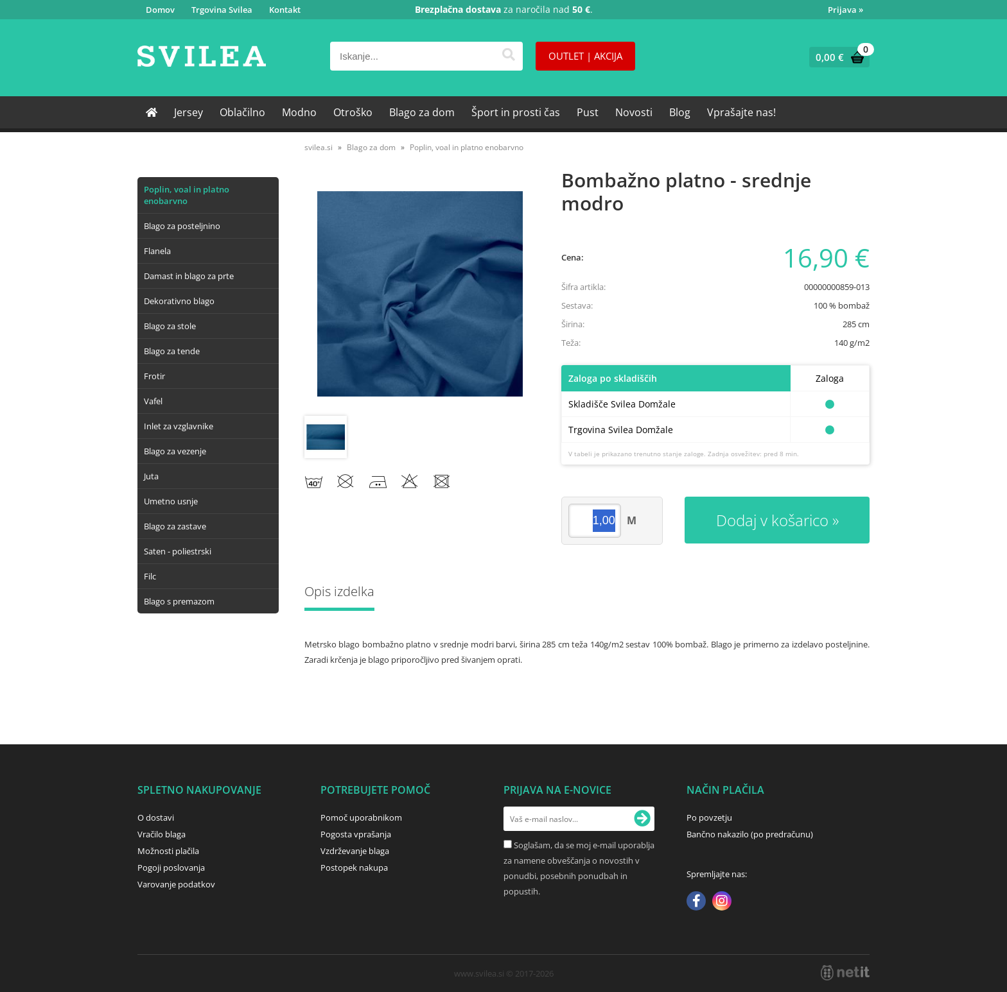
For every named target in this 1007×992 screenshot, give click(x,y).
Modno (299, 112)
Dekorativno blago (179, 301)
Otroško (352, 112)
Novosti (633, 112)
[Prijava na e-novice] (642, 819)
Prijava (845, 9)
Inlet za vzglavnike (178, 426)
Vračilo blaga (161, 834)
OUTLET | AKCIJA (585, 55)
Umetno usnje (171, 501)
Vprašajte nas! (741, 112)
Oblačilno (242, 112)
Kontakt (285, 9)
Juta (151, 476)
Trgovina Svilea (221, 9)
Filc (150, 576)
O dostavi (155, 817)
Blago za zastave (175, 526)
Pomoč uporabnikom (361, 817)
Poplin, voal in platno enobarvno (186, 195)
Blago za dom (422, 112)
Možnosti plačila (168, 851)
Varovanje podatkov (176, 884)
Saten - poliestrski (177, 551)
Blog (679, 112)
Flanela (157, 251)
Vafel (153, 401)
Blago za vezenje (175, 451)
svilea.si (318, 147)
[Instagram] (721, 902)
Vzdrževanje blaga (354, 851)
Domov (160, 9)
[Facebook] (696, 902)
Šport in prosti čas (515, 112)
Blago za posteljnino (182, 226)
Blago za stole (170, 326)
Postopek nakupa (354, 867)
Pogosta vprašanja (355, 834)
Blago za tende (172, 351)
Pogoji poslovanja (171, 867)
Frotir (154, 376)
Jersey (188, 112)
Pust (588, 112)
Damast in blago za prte (189, 276)
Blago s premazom (179, 601)
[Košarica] (836, 57)
